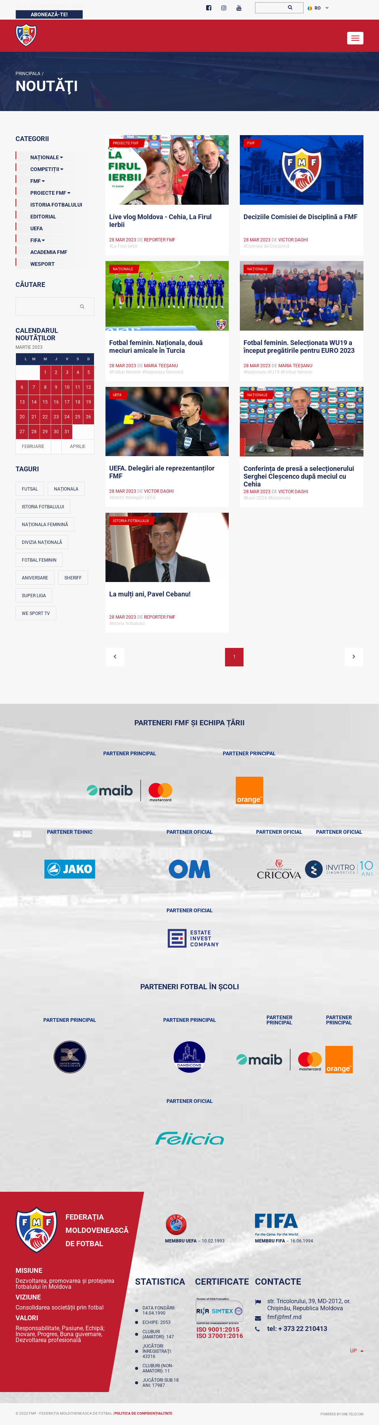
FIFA (30, 238)
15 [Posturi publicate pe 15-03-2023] (45, 402)
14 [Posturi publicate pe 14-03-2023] (34, 402)
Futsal (30, 489)
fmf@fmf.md (284, 1317)
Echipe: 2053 (157, 1322)
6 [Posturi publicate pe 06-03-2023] (22, 387)
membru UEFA (181, 1241)
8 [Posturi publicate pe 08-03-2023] (45, 387)
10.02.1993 (213, 1241)
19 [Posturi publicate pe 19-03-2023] (88, 402)
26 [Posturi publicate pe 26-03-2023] (88, 416)
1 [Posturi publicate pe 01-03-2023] (45, 372)
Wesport (35, 262)
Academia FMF (41, 250)
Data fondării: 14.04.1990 (158, 1310)
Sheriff (73, 578)
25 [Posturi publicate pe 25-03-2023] (77, 416)
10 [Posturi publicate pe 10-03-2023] (67, 387)
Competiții (39, 167)
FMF (30, 179)
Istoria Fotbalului (49, 203)
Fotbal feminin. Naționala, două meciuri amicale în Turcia (156, 346)
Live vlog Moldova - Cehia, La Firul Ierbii (160, 220)
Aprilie (77, 446)
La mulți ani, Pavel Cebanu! (150, 594)
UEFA (29, 227)
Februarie (33, 446)
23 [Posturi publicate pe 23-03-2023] (56, 416)
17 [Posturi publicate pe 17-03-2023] (67, 402)
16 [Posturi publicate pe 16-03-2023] (56, 402)
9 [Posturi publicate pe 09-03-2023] (56, 387)
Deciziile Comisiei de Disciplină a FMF (301, 217)
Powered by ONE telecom (342, 1414)
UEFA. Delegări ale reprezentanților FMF (162, 472)
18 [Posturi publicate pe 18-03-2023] (77, 402)
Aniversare (35, 578)
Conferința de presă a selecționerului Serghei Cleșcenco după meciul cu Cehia (299, 476)
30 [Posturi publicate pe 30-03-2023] (56, 431)
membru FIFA (270, 1241)
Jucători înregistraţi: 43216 (157, 1351)
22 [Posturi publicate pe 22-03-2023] (45, 416)
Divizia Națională (42, 542)
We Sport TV (36, 613)
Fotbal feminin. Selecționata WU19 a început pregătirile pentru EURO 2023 (299, 346)
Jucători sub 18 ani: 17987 (160, 1383)
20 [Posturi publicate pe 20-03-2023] (22, 416)
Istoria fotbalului (43, 506)
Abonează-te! (49, 14)
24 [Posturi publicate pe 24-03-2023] (67, 416)
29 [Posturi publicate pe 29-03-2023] (45, 431)
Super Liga (34, 595)
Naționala (66, 489)
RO (314, 8)
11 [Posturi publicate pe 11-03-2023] (77, 387)
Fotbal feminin (39, 560)
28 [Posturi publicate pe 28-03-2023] (34, 431)
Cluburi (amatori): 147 (159, 1334)
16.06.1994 (301, 1241)
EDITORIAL (36, 215)
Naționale (39, 155)
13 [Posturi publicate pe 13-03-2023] (22, 402)
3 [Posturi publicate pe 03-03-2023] (67, 372)
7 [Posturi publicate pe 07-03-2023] (34, 387)
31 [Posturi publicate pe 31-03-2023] (67, 431)
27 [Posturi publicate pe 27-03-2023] (22, 431)
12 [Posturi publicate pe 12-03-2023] (88, 387)
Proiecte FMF (43, 191)
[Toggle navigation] (355, 38)
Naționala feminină (45, 524)
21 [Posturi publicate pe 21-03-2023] (34, 416)
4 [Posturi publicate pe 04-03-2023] (78, 372)
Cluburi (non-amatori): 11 (157, 1368)
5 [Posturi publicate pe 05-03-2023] (88, 372)
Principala (28, 73)
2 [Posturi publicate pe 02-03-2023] (56, 372)
